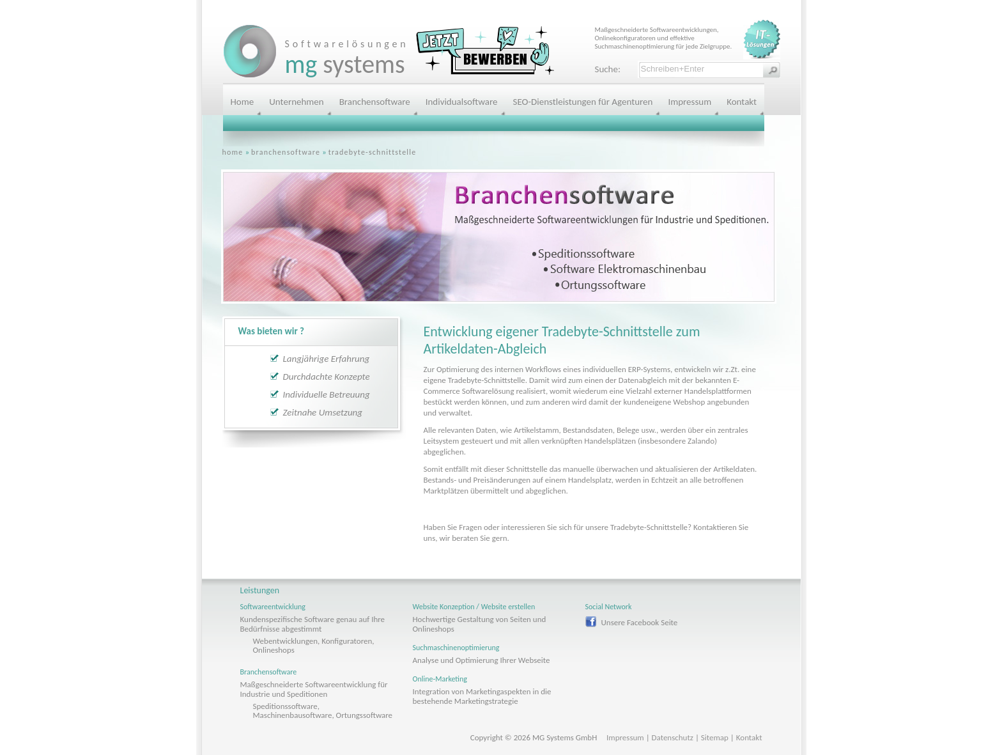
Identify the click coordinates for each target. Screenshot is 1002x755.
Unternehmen (296, 101)
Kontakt (742, 101)
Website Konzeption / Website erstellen (474, 606)
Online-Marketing (440, 678)
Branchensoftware (374, 101)
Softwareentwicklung (272, 606)
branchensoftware (285, 152)
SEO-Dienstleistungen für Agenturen (583, 101)
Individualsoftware (462, 101)
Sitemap (714, 737)
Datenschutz (672, 737)
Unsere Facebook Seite (639, 622)
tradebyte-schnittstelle (372, 152)
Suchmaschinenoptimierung (456, 647)
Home (242, 101)
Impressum (689, 101)
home (232, 152)
